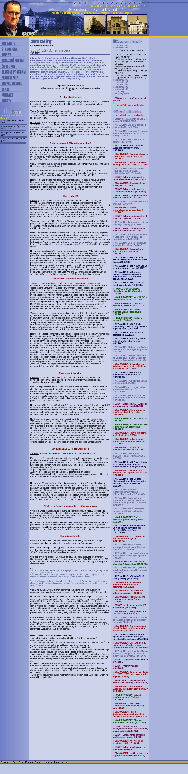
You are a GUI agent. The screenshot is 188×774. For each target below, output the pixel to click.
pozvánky (119, 91)
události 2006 (121, 80)
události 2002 (121, 89)
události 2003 (121, 87)
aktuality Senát (122, 94)
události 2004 (121, 84)
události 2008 (121, 45)
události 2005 (121, 82)
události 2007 (121, 48)
